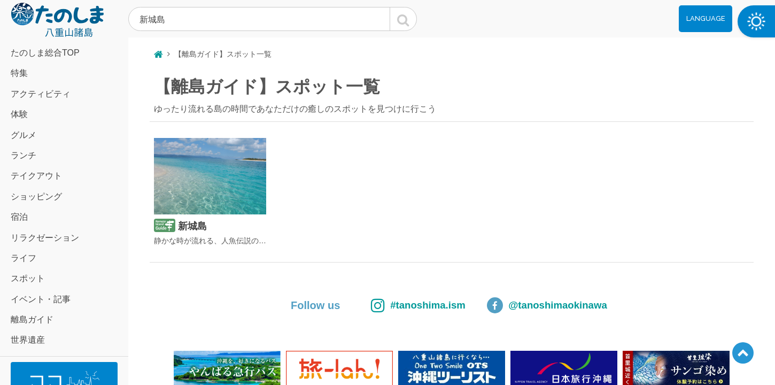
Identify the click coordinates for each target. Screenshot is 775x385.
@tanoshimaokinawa (561, 305)
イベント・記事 (41, 299)
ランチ (23, 155)
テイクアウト (36, 175)
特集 (19, 73)
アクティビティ (41, 93)
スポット (28, 278)
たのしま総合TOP (45, 52)
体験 (19, 114)
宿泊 (19, 216)
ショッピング (36, 196)
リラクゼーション (45, 237)
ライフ (23, 258)
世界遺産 (28, 339)
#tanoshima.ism (401, 305)
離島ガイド (32, 319)
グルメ (23, 135)
